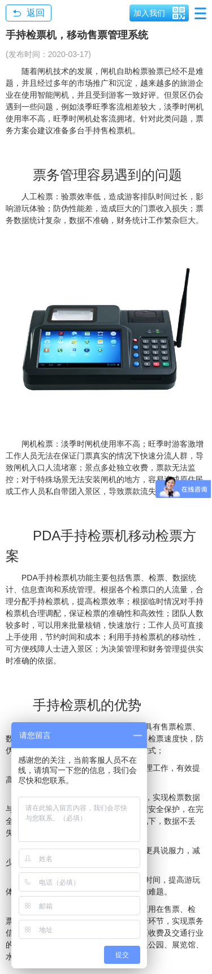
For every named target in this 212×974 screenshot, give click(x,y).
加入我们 (149, 13)
